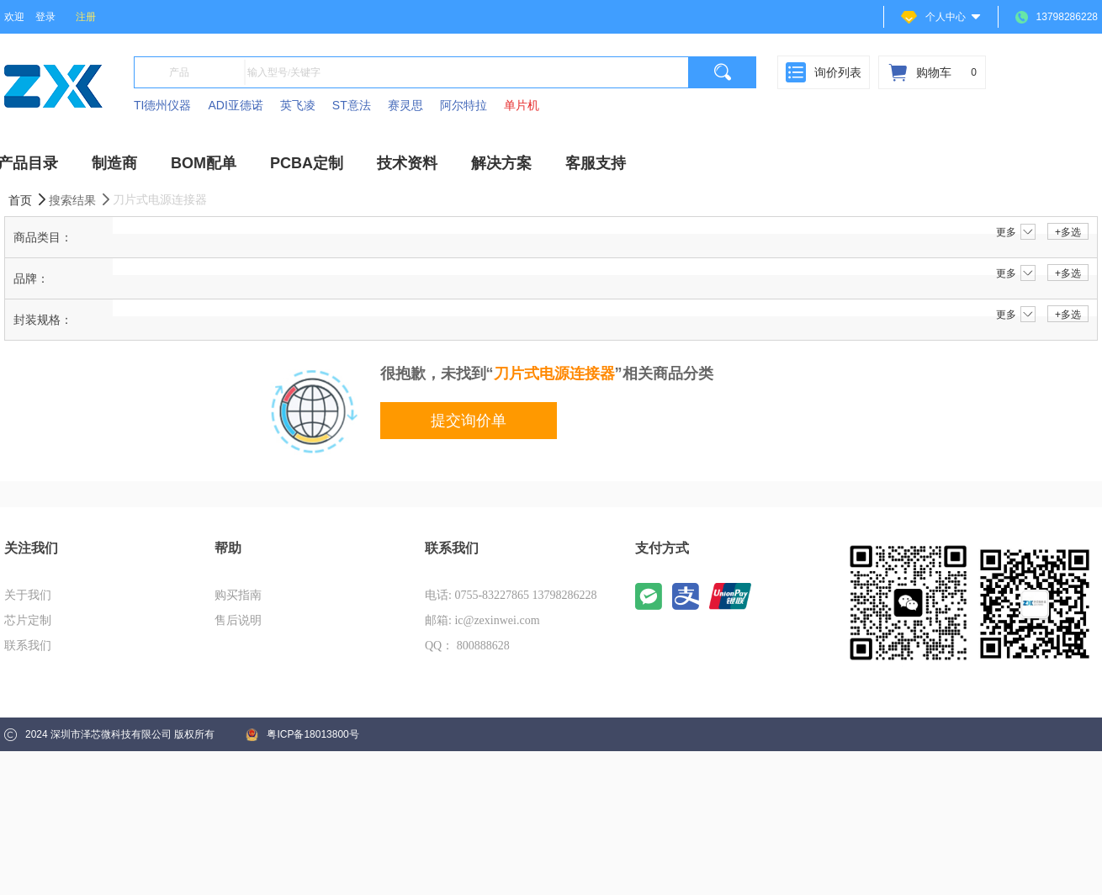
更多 (1016, 232)
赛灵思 (405, 105)
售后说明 (238, 620)
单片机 (521, 105)
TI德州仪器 (162, 105)
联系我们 (27, 645)
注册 (86, 17)
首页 (28, 200)
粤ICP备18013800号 (302, 734)
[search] (722, 72)
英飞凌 (297, 105)
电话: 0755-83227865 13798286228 (511, 595)
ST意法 (351, 105)
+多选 (1068, 232)
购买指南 (238, 595)
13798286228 (1056, 17)
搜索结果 (81, 200)
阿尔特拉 (463, 105)
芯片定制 (27, 620)
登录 (45, 17)
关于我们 (27, 595)
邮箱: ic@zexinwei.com (482, 620)
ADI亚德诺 (235, 105)
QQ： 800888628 (467, 645)
